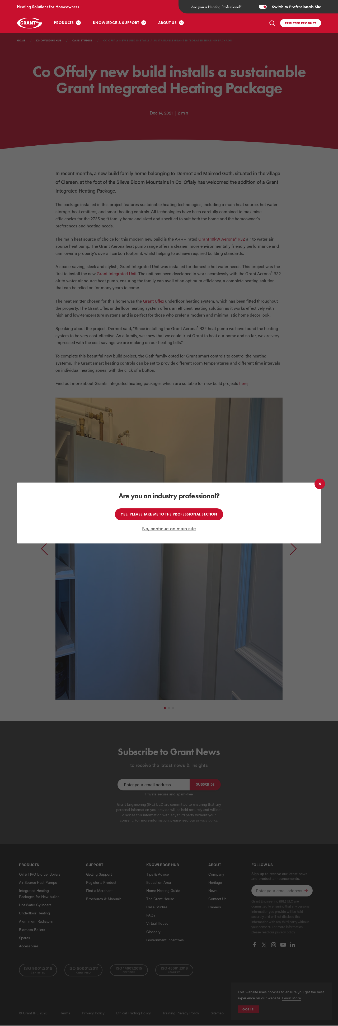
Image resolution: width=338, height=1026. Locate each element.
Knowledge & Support (116, 23)
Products (64, 23)
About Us (167, 23)
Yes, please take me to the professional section (169, 514)
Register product (300, 23)
